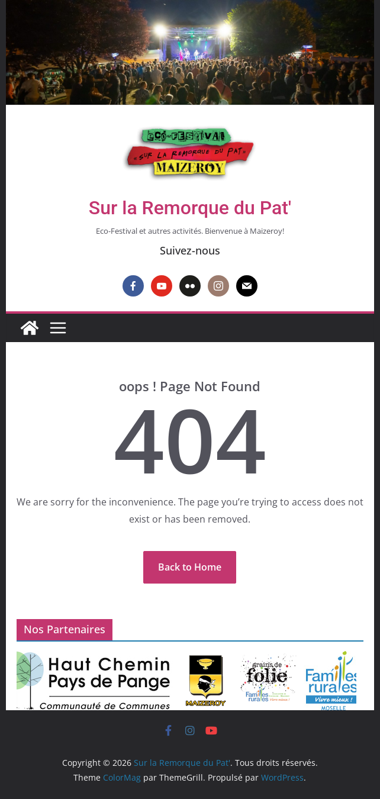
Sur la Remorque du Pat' (190, 207)
